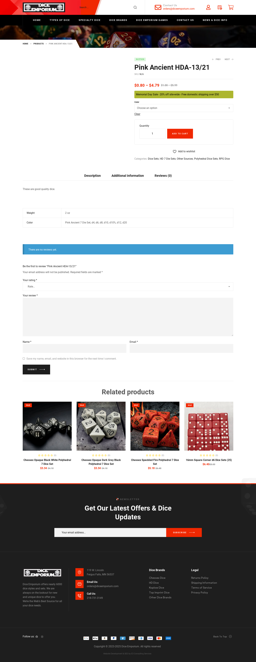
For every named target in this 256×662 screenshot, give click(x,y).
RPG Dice (224, 158)
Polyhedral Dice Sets (206, 158)
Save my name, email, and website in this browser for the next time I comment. (71, 358)
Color (136, 102)
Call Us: (91, 593)
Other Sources (185, 158)
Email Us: (92, 581)
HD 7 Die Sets (168, 158)
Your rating (30, 280)
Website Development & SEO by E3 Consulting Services (127, 654)
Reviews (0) (163, 176)
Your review (30, 295)
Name (27, 341)
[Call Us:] (79, 596)
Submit (32, 369)
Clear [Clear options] (137, 114)
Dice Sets (153, 158)
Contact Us (170, 5)
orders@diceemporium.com (179, 8)
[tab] (92, 175)
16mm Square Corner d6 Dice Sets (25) (209, 460)
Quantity (144, 125)
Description (92, 176)
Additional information (128, 176)
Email (134, 341)
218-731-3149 (95, 597)
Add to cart (180, 134)
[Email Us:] (79, 584)
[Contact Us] (158, 7)
